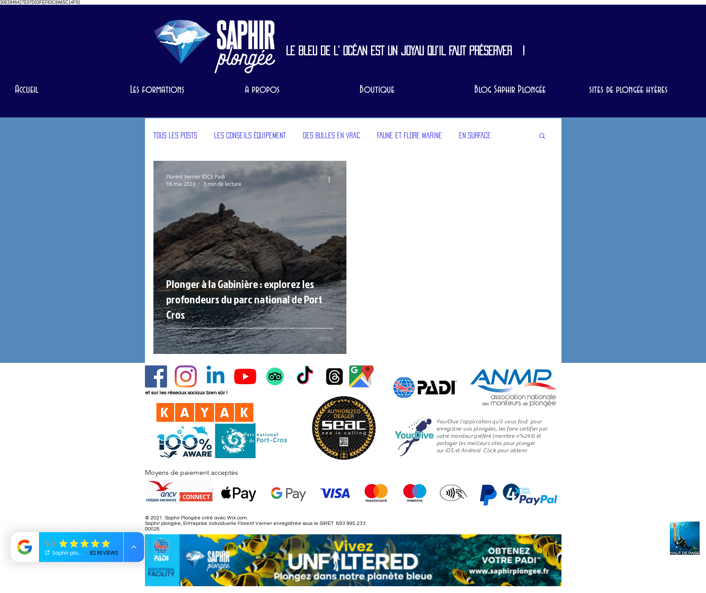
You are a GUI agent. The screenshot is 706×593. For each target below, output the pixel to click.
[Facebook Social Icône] (156, 376)
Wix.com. (237, 518)
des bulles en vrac (331, 135)
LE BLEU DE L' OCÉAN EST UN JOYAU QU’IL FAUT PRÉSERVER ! (405, 50)
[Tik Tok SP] (305, 376)
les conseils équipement (250, 135)
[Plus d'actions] (332, 180)
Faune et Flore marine (409, 135)
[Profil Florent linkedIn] (215, 376)
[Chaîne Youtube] (245, 376)
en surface (475, 135)
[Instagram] (186, 376)
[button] (542, 136)
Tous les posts (175, 135)
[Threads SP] (334, 376)
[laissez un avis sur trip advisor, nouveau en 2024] (275, 376)
